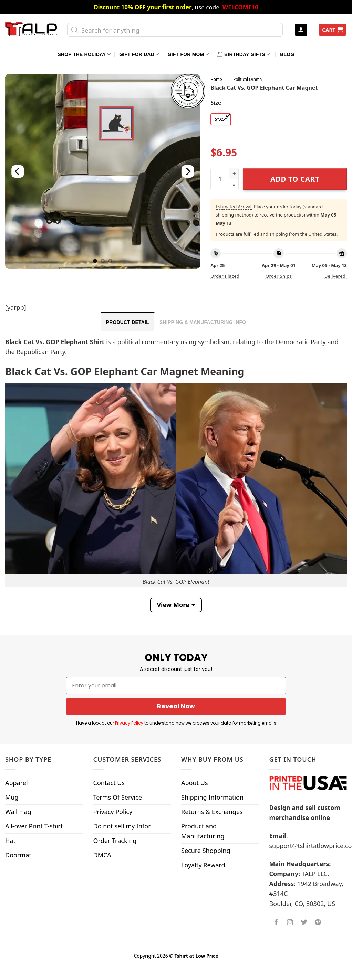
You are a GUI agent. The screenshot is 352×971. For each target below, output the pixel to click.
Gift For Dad (139, 54)
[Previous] (18, 171)
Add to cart (294, 179)
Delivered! (335, 276)
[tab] (127, 321)
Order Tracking (115, 840)
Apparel (16, 783)
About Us (194, 783)
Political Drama (247, 79)
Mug (12, 797)
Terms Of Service (117, 797)
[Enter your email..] (176, 685)
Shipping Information (212, 797)
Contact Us (109, 783)
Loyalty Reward (203, 865)
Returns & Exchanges (212, 812)
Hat (10, 840)
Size (215, 102)
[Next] (188, 171)
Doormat (18, 855)
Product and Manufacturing (203, 831)
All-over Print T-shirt (34, 826)
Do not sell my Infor (122, 826)
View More (173, 605)
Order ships (279, 276)
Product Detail (127, 322)
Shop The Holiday (84, 54)
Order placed (224, 276)
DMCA (102, 855)
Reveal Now (176, 706)
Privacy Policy (129, 723)
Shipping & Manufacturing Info (202, 322)
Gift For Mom (188, 54)
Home (216, 79)
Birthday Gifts (243, 54)
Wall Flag (18, 812)
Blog (287, 54)
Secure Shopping (205, 850)
